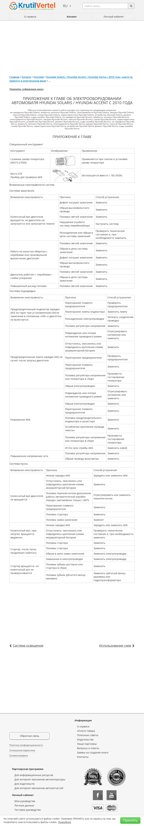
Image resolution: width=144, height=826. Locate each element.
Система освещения (28, 645)
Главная (14, 77)
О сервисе (30, 16)
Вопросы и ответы (88, 748)
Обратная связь (29, 735)
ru (65, 5)
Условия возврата (18, 755)
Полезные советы (87, 735)
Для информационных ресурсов (33, 775)
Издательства (85, 739)
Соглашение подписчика (22, 750)
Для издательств (24, 783)
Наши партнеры (87, 743)
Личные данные (24, 805)
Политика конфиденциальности (26, 745)
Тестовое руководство (27, 809)
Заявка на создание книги (92, 752)
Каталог (72, 16)
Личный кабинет (113, 16)
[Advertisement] (72, 46)
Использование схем (115, 645)
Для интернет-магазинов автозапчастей (38, 788)
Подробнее (64, 822)
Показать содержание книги (26, 89)
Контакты (83, 756)
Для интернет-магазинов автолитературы (39, 779)
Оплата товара (86, 730)
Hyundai (39, 77)
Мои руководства (24, 801)
